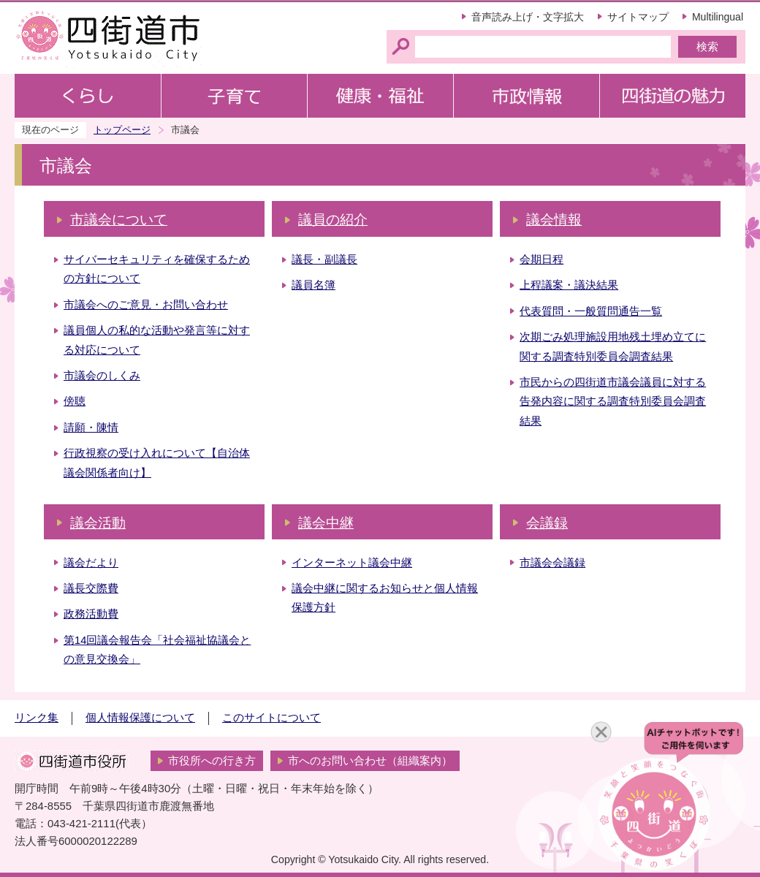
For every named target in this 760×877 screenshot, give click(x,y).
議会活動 (98, 523)
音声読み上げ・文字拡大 (527, 17)
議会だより (91, 563)
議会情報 (554, 219)
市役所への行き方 (212, 761)
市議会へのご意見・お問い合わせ (146, 305)
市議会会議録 (552, 563)
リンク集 (36, 718)
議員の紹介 (333, 219)
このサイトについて (271, 718)
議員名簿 (313, 285)
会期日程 (541, 259)
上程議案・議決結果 (569, 285)
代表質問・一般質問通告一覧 (591, 311)
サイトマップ (638, 17)
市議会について (118, 219)
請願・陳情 (91, 427)
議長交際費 (91, 588)
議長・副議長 (324, 259)
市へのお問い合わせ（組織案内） (370, 761)
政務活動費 (91, 614)
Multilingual (717, 17)
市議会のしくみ (102, 375)
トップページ (122, 129)
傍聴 (75, 401)
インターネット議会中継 (352, 563)
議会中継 (326, 523)
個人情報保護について (140, 718)
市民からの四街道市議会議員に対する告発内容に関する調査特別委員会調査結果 (613, 401)
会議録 (547, 523)
